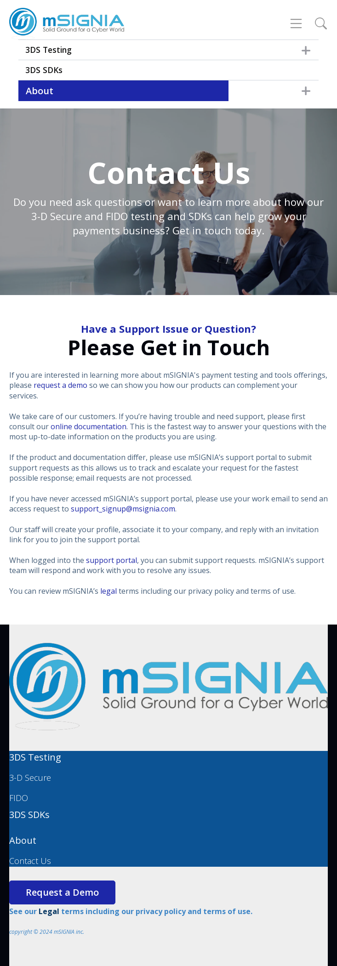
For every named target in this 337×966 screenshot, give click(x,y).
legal (108, 591)
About (39, 91)
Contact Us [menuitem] (30, 860)
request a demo (60, 385)
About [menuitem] (22, 840)
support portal (111, 560)
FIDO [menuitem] (18, 797)
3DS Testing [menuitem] (35, 757)
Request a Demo (62, 892)
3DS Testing (48, 49)
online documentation (88, 426)
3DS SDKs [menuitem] (29, 814)
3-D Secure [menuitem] (30, 777)
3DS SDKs (44, 69)
